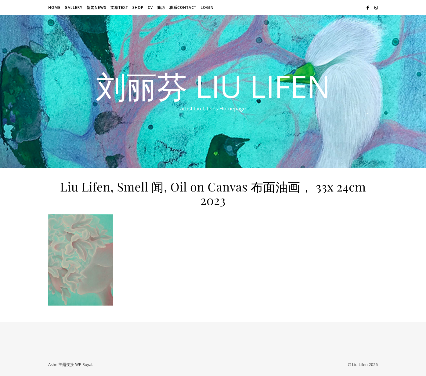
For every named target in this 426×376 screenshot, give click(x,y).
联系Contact (183, 7)
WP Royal (83, 364)
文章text (119, 7)
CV (150, 7)
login (207, 7)
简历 (161, 7)
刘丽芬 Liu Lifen (213, 86)
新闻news (96, 7)
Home (54, 7)
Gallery (73, 7)
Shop (137, 7)
